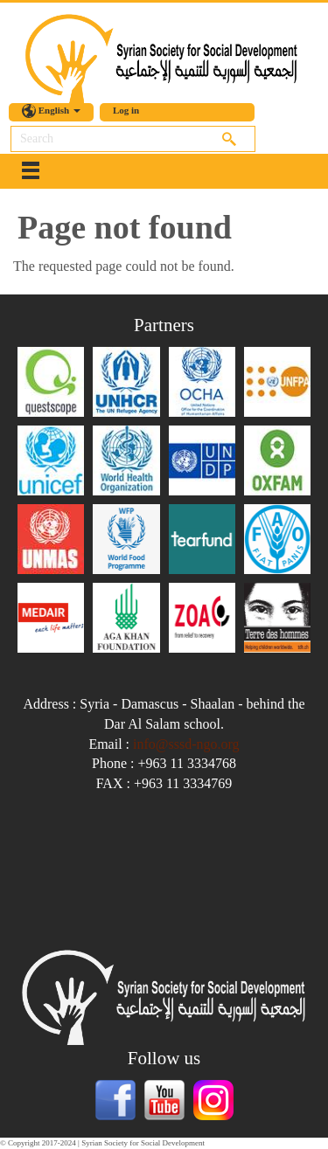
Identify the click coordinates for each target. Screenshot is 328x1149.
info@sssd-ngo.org (186, 744)
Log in (126, 110)
